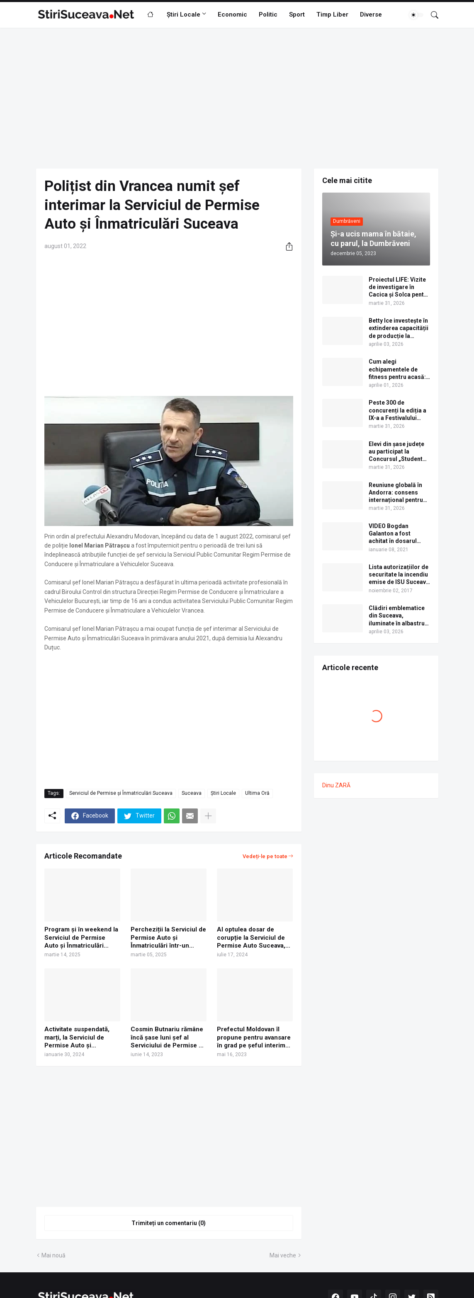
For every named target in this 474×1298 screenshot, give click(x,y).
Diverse (371, 14)
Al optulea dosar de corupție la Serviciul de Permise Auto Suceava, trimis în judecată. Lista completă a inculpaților (251, 938)
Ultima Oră (257, 793)
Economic (232, 14)
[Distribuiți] (286, 246)
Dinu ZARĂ (336, 785)
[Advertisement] (237, 98)
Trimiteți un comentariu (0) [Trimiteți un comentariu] (168, 1223)
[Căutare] (431, 15)
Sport (297, 14)
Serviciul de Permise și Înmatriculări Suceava (121, 793)
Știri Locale (183, 14)
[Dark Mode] (416, 15)
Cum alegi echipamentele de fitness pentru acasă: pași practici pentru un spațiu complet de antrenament (399, 369)
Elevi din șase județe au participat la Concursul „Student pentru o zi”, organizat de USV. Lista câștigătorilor (399, 452)
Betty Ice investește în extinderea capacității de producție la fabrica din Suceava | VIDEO (398, 328)
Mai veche (283, 1255)
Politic (268, 14)
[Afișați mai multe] (208, 815)
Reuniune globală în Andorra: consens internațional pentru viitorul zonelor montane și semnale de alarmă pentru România (396, 493)
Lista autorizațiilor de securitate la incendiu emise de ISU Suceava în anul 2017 (399, 575)
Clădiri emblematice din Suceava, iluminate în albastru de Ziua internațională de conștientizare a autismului (399, 616)
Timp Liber (332, 14)
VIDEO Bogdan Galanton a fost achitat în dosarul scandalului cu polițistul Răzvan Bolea (393, 534)
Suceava (192, 793)
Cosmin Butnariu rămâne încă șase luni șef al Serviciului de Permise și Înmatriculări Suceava (167, 1037)
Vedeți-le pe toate (265, 856)
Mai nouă (53, 1255)
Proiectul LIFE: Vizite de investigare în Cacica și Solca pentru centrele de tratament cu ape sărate (399, 287)
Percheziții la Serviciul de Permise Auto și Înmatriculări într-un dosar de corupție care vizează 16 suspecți (168, 938)
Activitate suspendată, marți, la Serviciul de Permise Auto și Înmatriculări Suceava (76, 1037)
